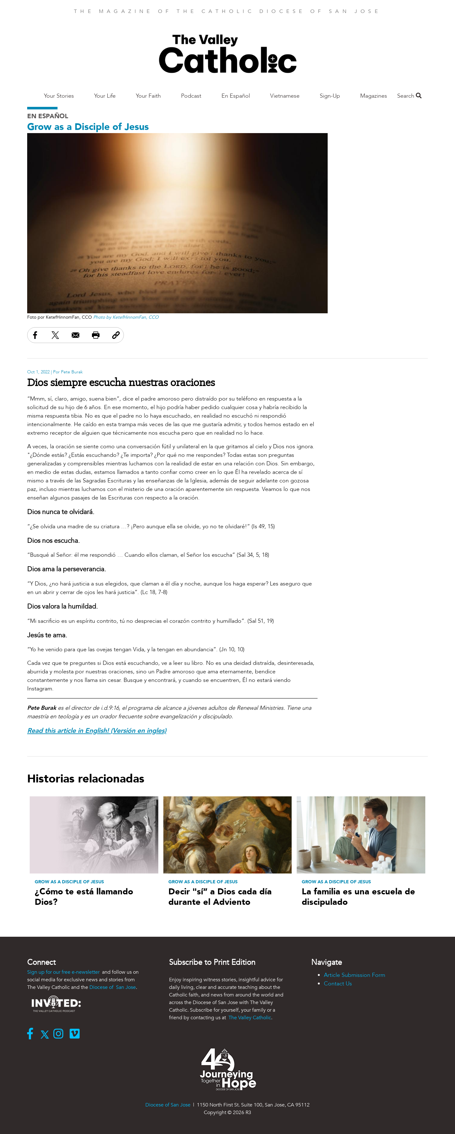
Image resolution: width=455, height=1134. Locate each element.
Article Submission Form (354, 975)
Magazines (373, 96)
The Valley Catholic (249, 1017)
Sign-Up (330, 96)
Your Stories (59, 96)
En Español (235, 96)
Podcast (191, 96)
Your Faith (148, 96)
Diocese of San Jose (112, 987)
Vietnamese (285, 96)
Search (409, 96)
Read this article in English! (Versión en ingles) (96, 730)
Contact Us (338, 984)
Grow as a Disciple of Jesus (88, 126)
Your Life (105, 96)
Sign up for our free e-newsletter (64, 972)
